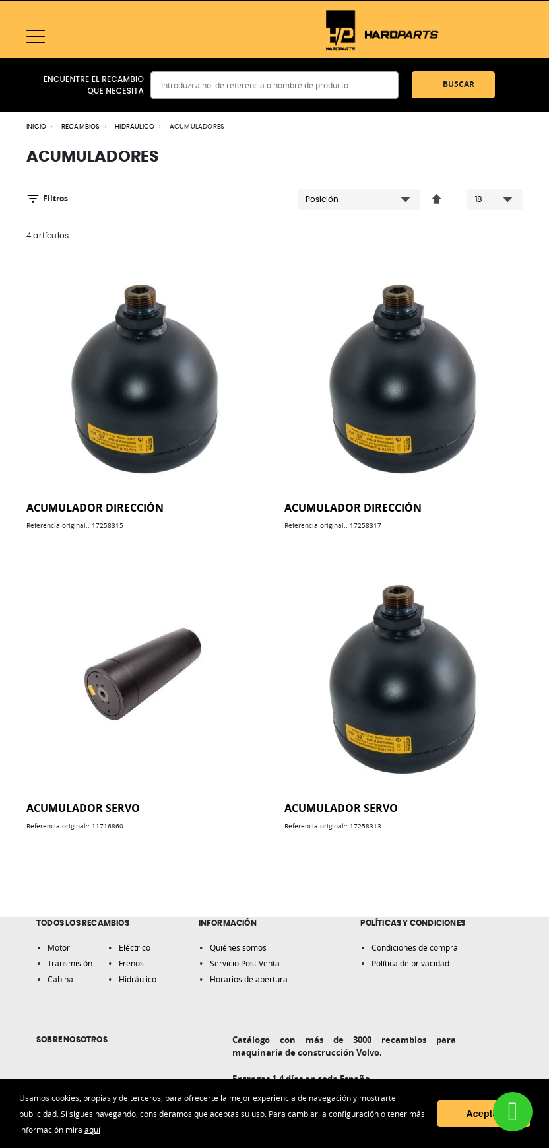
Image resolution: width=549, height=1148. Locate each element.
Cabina (60, 979)
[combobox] (274, 85)
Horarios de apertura (249, 979)
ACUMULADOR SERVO (83, 808)
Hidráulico (137, 979)
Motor (59, 947)
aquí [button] (92, 1129)
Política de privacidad (410, 963)
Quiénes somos (238, 947)
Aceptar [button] (483, 1113)
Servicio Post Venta (245, 963)
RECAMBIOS (80, 126)
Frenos (131, 963)
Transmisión (70, 963)
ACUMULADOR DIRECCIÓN (95, 507)
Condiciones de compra (414, 947)
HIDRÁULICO (134, 126)
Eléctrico (134, 947)
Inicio (36, 126)
